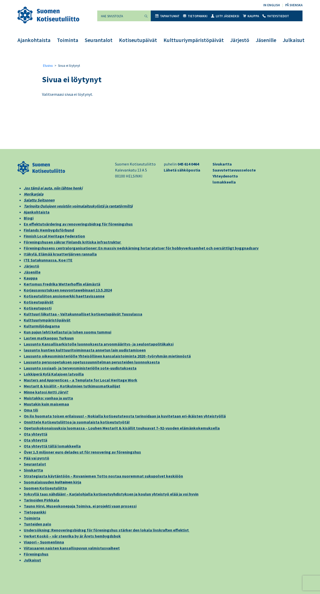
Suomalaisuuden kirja (52, 482)
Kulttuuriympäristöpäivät (194, 40)
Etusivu (48, 66)
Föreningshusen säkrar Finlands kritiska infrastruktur (73, 242)
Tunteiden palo (37, 524)
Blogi (29, 218)
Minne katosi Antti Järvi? (46, 392)
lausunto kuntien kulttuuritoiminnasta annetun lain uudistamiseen (85, 350)
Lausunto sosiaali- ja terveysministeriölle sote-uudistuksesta (80, 368)
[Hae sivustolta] (119, 15)
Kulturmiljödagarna (42, 326)
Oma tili (31, 410)
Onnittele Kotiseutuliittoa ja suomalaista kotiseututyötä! (77, 422)
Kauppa (251, 16)
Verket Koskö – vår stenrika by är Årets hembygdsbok (72, 536)
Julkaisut (293, 40)
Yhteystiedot (275, 16)
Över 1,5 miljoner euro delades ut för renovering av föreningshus (82, 452)
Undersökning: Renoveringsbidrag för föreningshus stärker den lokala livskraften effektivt (107, 530)
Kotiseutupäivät (138, 40)
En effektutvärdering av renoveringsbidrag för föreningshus (78, 224)
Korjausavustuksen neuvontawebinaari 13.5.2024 (68, 290)
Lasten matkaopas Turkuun (49, 338)
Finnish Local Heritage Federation (54, 236)
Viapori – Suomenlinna (44, 542)
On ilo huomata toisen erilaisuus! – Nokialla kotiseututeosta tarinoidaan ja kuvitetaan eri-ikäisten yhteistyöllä (125, 416)
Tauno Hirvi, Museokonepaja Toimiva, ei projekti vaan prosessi (80, 506)
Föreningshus (36, 554)
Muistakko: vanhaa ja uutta (48, 398)
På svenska (293, 5)
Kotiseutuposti (38, 308)
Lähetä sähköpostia (182, 170)
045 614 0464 (188, 164)
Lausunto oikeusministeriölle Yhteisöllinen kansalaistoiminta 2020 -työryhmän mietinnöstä (107, 356)
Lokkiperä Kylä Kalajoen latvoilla (54, 374)
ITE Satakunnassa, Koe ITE (48, 260)
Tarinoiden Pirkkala (41, 500)
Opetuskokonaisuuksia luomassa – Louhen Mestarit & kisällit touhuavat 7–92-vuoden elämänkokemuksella (122, 428)
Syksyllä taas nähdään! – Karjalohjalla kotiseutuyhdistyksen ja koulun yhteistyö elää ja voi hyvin (111, 494)
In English (271, 5)
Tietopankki (195, 16)
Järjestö (239, 40)
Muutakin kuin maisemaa (46, 404)
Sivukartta (222, 164)
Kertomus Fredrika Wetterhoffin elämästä (62, 284)
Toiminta (67, 40)
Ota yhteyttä (35, 434)
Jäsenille (266, 40)
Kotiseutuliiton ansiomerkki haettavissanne (64, 296)
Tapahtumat (167, 16)
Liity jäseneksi (225, 16)
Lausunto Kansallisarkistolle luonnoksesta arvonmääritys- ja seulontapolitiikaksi (99, 344)
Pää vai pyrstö (36, 458)
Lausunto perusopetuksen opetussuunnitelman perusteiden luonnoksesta (92, 362)
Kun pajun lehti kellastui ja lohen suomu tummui (67, 332)
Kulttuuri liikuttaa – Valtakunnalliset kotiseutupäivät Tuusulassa (83, 314)
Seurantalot (98, 40)
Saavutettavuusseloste (234, 170)
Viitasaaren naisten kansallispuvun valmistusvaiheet (72, 548)
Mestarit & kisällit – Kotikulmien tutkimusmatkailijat (72, 386)
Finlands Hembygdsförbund (49, 230)
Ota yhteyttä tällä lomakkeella (52, 446)
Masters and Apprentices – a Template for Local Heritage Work (80, 380)
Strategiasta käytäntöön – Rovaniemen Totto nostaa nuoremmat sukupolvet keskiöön (103, 476)
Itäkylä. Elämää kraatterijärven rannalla (60, 254)
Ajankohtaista (34, 40)
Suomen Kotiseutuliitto (45, 488)
